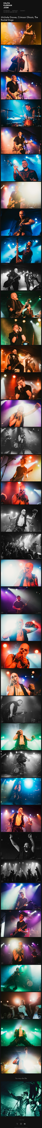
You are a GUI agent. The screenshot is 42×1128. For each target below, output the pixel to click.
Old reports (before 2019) (10, 12)
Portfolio (15, 10)
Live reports (6, 10)
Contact (22, 10)
